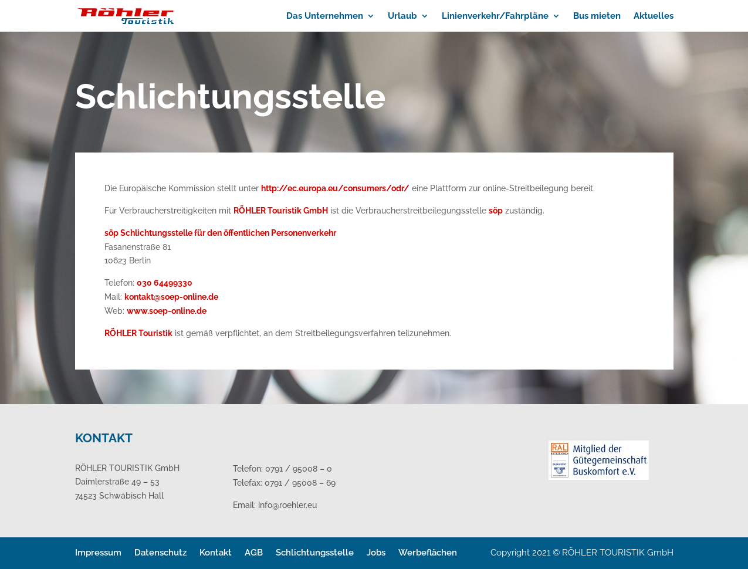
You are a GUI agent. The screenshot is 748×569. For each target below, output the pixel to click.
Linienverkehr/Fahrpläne (495, 16)
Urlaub (402, 16)
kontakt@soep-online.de (171, 297)
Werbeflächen (427, 552)
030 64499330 (164, 282)
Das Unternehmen (324, 16)
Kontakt (215, 552)
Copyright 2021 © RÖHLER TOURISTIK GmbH (581, 552)
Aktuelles (653, 16)
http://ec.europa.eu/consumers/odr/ (335, 188)
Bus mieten (597, 16)
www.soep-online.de (167, 311)
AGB (254, 552)
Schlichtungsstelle (315, 552)
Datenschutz (160, 552)
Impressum (98, 552)
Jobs (376, 552)
